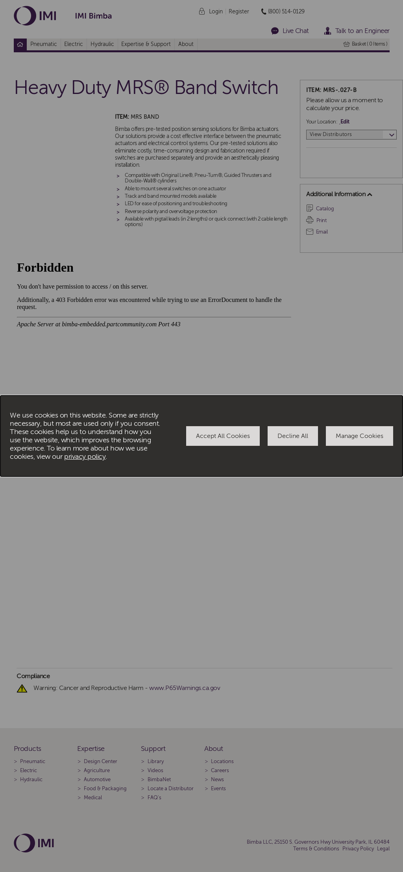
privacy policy (84, 456)
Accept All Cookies (223, 436)
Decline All (292, 436)
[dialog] (201, 436)
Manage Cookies (359, 436)
